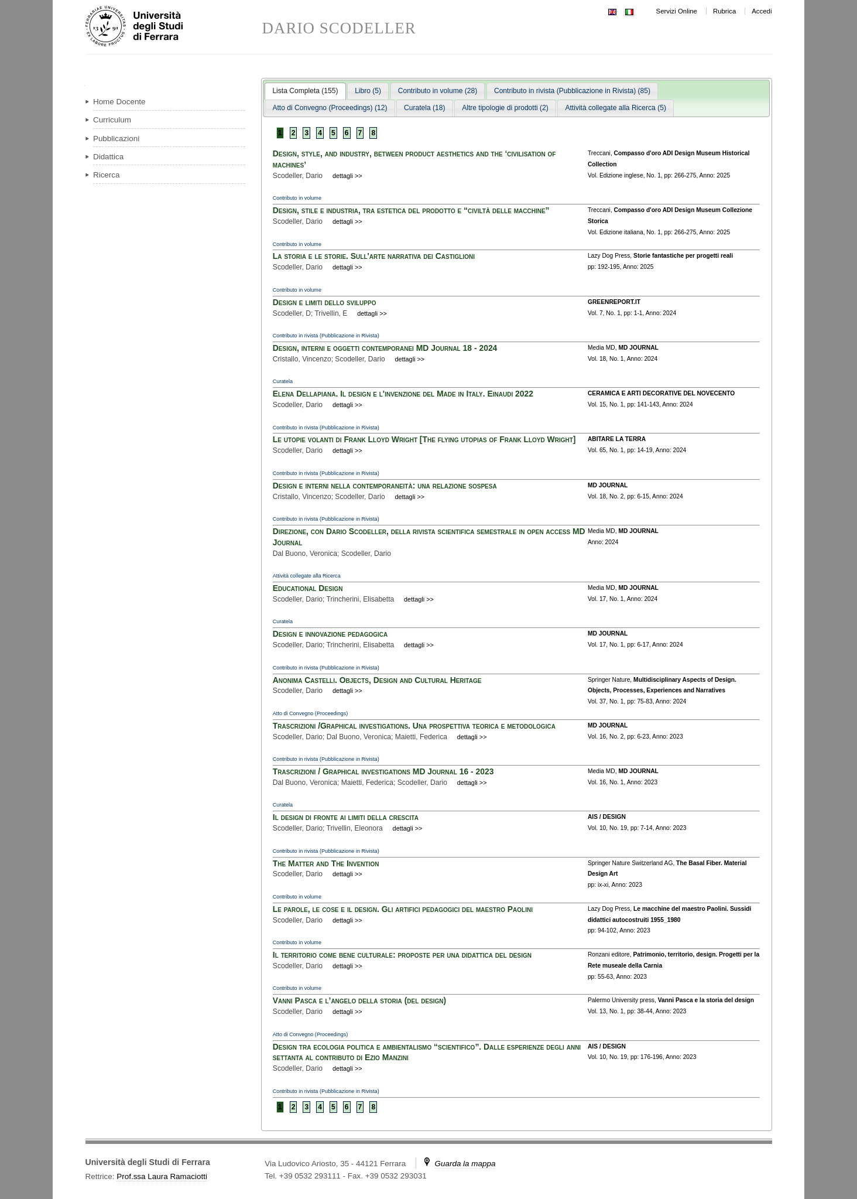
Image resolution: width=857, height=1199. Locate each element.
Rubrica (724, 11)
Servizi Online (676, 11)
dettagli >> (347, 175)
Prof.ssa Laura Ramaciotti (161, 1176)
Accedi (762, 11)
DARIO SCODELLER (339, 28)
